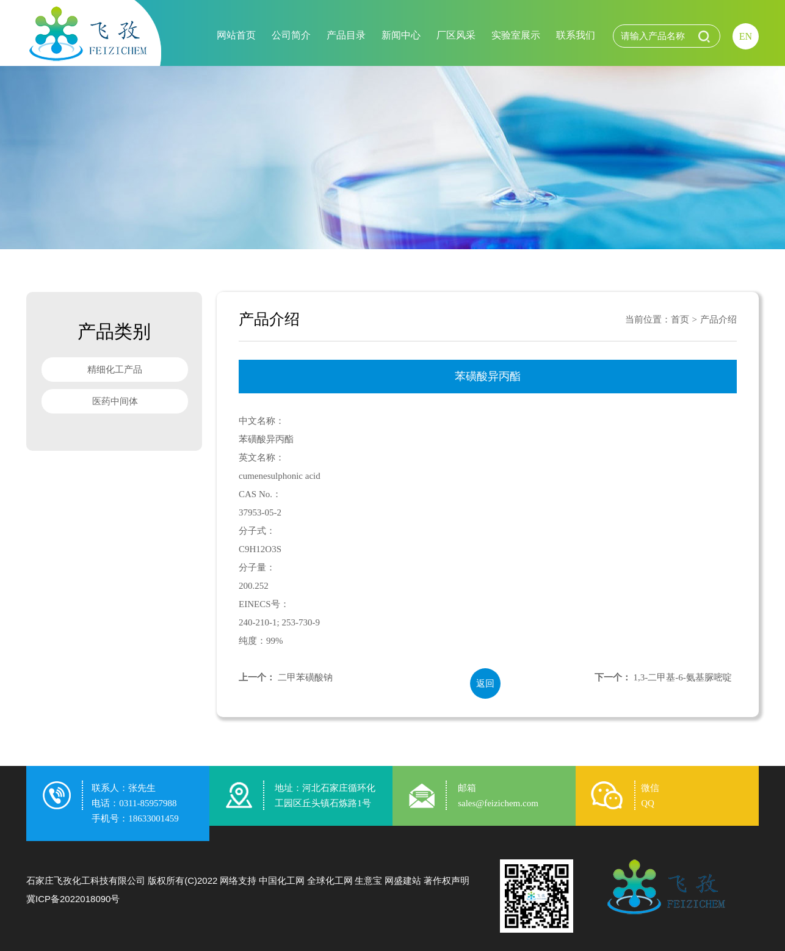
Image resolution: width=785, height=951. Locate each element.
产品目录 (346, 35)
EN (745, 36)
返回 (485, 683)
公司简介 (291, 35)
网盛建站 (403, 880)
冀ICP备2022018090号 (73, 899)
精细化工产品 (114, 369)
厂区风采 (456, 35)
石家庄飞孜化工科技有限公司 (85, 880)
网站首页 (236, 35)
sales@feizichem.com (498, 803)
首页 (680, 319)
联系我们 (575, 35)
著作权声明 (446, 880)
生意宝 (368, 880)
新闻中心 (401, 35)
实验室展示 (515, 35)
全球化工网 (330, 880)
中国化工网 (282, 880)
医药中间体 (115, 401)
